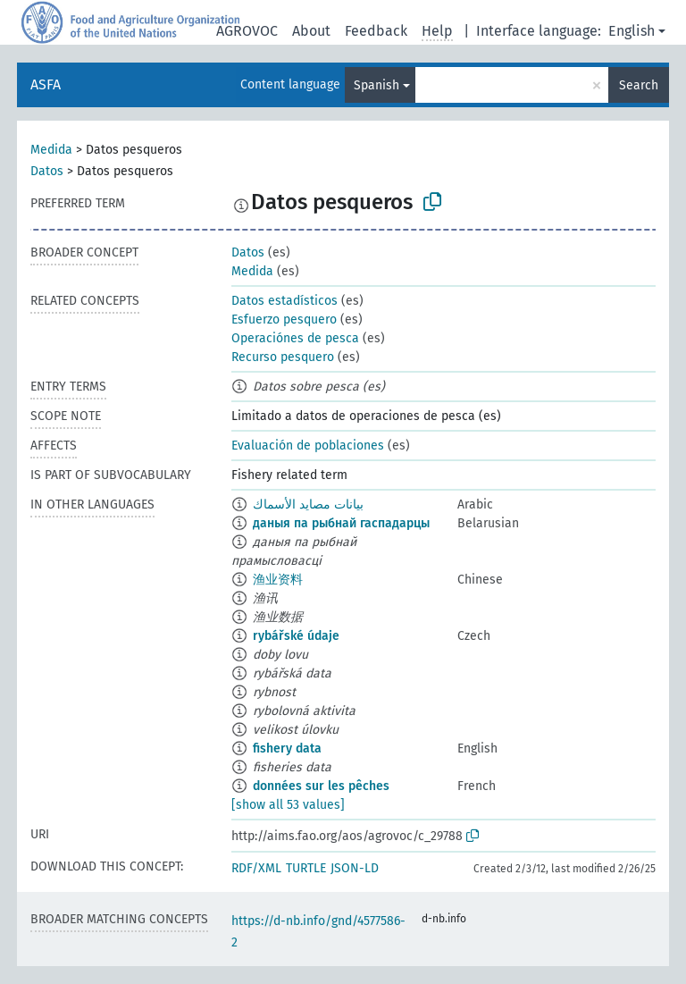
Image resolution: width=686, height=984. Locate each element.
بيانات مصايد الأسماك (308, 504)
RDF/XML (256, 868)
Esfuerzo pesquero (284, 319)
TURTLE (306, 868)
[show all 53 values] (288, 804)
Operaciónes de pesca (295, 338)
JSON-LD (354, 868)
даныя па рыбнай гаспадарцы (341, 523)
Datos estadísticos (284, 300)
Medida (51, 149)
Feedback (376, 30)
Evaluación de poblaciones (307, 445)
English (631, 30)
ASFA (45, 84)
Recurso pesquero (282, 357)
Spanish (376, 85)
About (311, 30)
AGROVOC (247, 30)
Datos (46, 171)
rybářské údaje (296, 635)
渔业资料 (278, 579)
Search (638, 85)
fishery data (287, 748)
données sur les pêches (321, 786)
